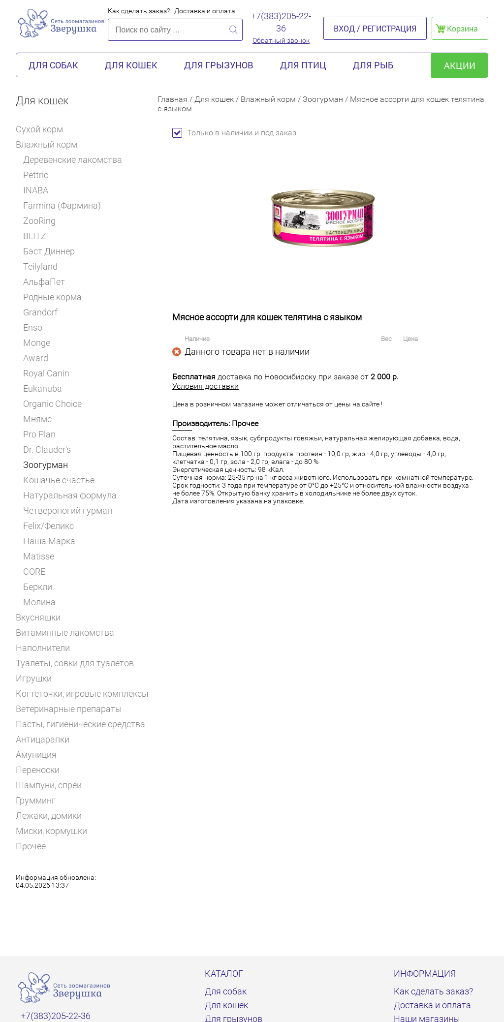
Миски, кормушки (51, 831)
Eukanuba (42, 388)
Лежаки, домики (49, 815)
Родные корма (52, 297)
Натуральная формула (70, 495)
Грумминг (40, 800)
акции (459, 65)
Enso (32, 327)
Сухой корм (43, 129)
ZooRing (39, 221)
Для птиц (303, 65)
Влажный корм (50, 144)
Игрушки (38, 678)
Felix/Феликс (48, 526)
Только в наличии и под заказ (234, 132)
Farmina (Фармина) (62, 205)
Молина (39, 602)
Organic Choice (52, 404)
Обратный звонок (281, 40)
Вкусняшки (42, 617)
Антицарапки (42, 739)
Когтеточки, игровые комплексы (82, 693)
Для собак (53, 65)
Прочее (31, 846)
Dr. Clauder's (47, 449)
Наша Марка (49, 541)
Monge (36, 343)
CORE (34, 571)
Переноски (38, 770)
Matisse (38, 556)
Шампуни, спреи (49, 785)
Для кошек (131, 65)
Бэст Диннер (49, 251)
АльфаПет (44, 282)
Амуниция (36, 754)
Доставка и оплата (204, 11)
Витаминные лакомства (69, 632)
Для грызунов (218, 65)
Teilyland (40, 266)
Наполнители (47, 648)
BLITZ (38, 236)
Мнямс (37, 419)
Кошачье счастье (58, 480)
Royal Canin (49, 373)
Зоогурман (45, 465)
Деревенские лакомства (72, 160)
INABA (35, 190)
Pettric (35, 175)
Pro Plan (43, 434)
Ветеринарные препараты (73, 709)
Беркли (37, 587)
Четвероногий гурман (67, 510)
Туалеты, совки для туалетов (75, 663)
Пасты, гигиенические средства (80, 724)
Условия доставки (205, 386)
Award (35, 358)
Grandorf (40, 312)
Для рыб (373, 65)
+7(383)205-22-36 (281, 22)
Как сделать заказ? (139, 11)
